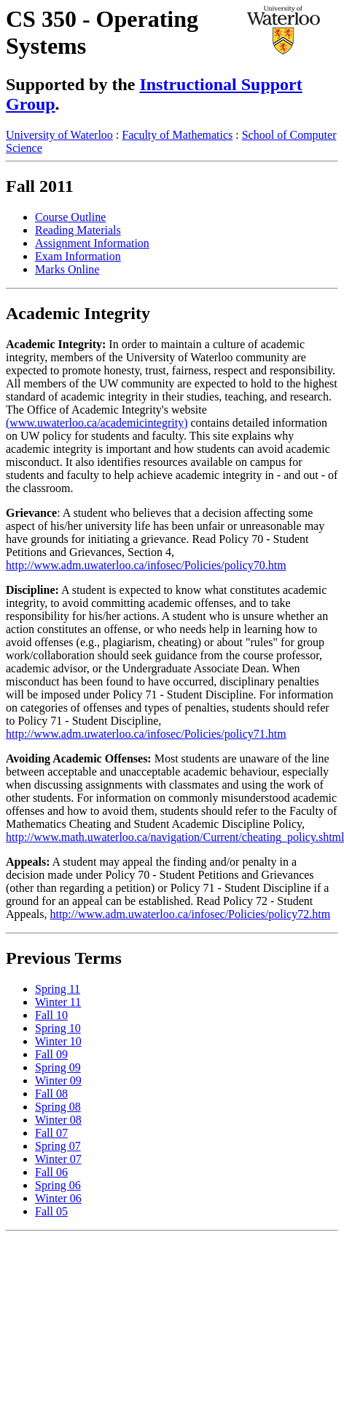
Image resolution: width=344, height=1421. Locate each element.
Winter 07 (58, 1159)
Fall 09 (51, 1054)
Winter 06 (58, 1198)
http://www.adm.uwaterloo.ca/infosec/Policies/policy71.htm (146, 734)
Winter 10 (58, 1041)
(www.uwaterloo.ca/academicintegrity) (97, 422)
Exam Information (78, 256)
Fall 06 (51, 1172)
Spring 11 (57, 989)
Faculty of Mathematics (177, 135)
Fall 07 (51, 1133)
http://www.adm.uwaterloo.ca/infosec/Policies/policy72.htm (190, 914)
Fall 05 (51, 1211)
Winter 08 (58, 1120)
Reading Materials (78, 230)
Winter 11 (58, 1002)
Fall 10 (51, 1015)
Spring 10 (58, 1028)
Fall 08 (51, 1093)
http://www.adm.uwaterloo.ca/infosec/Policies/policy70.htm (146, 565)
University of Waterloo (59, 135)
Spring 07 (58, 1146)
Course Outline (70, 217)
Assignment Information (92, 243)
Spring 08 (58, 1106)
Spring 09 (58, 1067)
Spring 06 (58, 1185)
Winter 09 (58, 1080)
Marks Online (67, 269)
